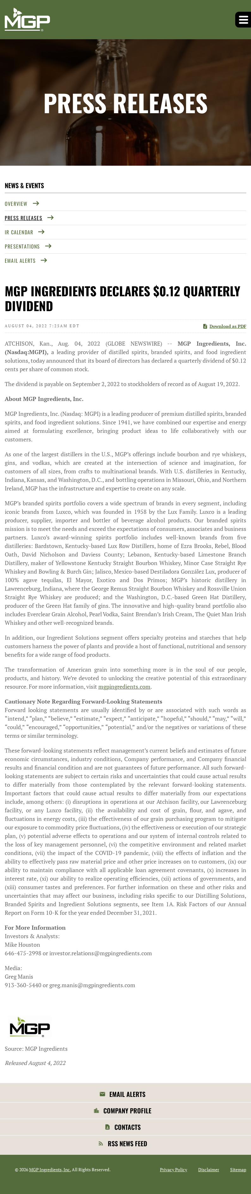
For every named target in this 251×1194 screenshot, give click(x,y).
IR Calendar (19, 232)
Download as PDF (224, 326)
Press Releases (23, 218)
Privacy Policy (173, 1169)
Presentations (22, 246)
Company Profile (127, 1110)
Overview (16, 203)
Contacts (127, 1127)
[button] (243, 20)
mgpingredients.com (124, 686)
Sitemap (238, 1169)
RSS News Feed (127, 1143)
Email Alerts (20, 260)
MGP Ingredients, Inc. (50, 1169)
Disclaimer (208, 1169)
